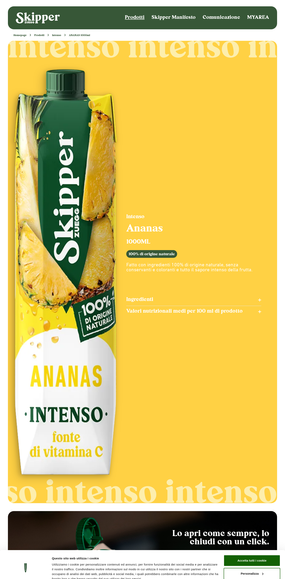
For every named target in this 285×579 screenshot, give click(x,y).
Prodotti (134, 17)
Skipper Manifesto (174, 17)
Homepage (20, 35)
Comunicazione (221, 17)
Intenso (56, 35)
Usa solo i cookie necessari (252, 568)
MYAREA (258, 17)
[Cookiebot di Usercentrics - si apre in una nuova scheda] (25, 571)
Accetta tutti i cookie (252, 542)
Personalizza (252, 555)
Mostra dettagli (62, 571)
